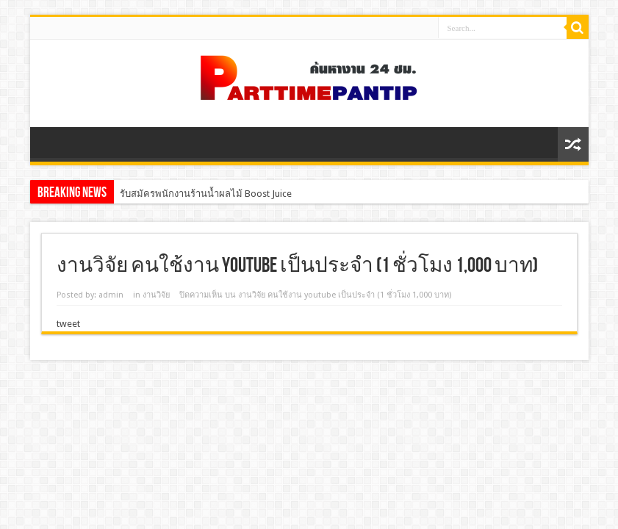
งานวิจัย (156, 295)
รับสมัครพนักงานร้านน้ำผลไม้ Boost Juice (206, 193)
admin (110, 295)
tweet (68, 323)
